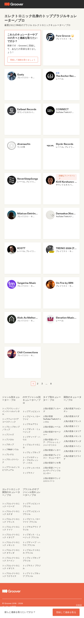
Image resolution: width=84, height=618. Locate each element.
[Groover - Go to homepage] (12, 591)
